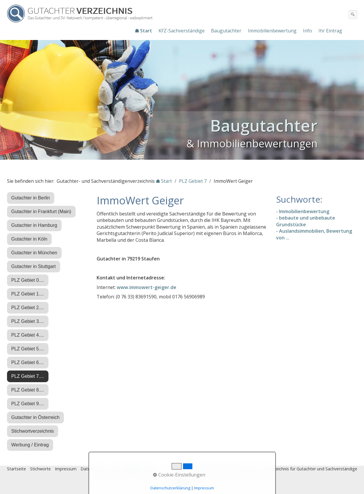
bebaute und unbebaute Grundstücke (305, 221)
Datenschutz (93, 469)
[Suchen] (353, 15)
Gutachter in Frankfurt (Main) (41, 211)
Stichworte (40, 469)
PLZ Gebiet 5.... (27, 348)
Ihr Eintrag (330, 30)
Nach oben (182, 484)
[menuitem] (144, 30)
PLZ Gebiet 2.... (27, 307)
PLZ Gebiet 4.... (27, 335)
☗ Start (143, 30)
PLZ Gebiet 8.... (27, 389)
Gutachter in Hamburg (34, 225)
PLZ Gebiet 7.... (27, 376)
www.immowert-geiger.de (146, 287)
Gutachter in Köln (29, 238)
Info (307, 30)
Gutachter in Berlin (30, 197)
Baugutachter (226, 30)
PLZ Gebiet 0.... (27, 280)
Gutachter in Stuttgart (33, 266)
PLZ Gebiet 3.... (27, 321)
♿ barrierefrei (140, 469)
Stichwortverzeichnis (32, 431)
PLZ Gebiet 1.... (27, 293)
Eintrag (116, 469)
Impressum (65, 469)
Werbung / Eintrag (30, 444)
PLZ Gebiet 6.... (27, 362)
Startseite (16, 469)
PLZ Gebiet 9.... (27, 403)
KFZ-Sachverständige (182, 30)
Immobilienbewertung (272, 30)
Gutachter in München (34, 252)
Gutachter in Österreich (35, 417)
